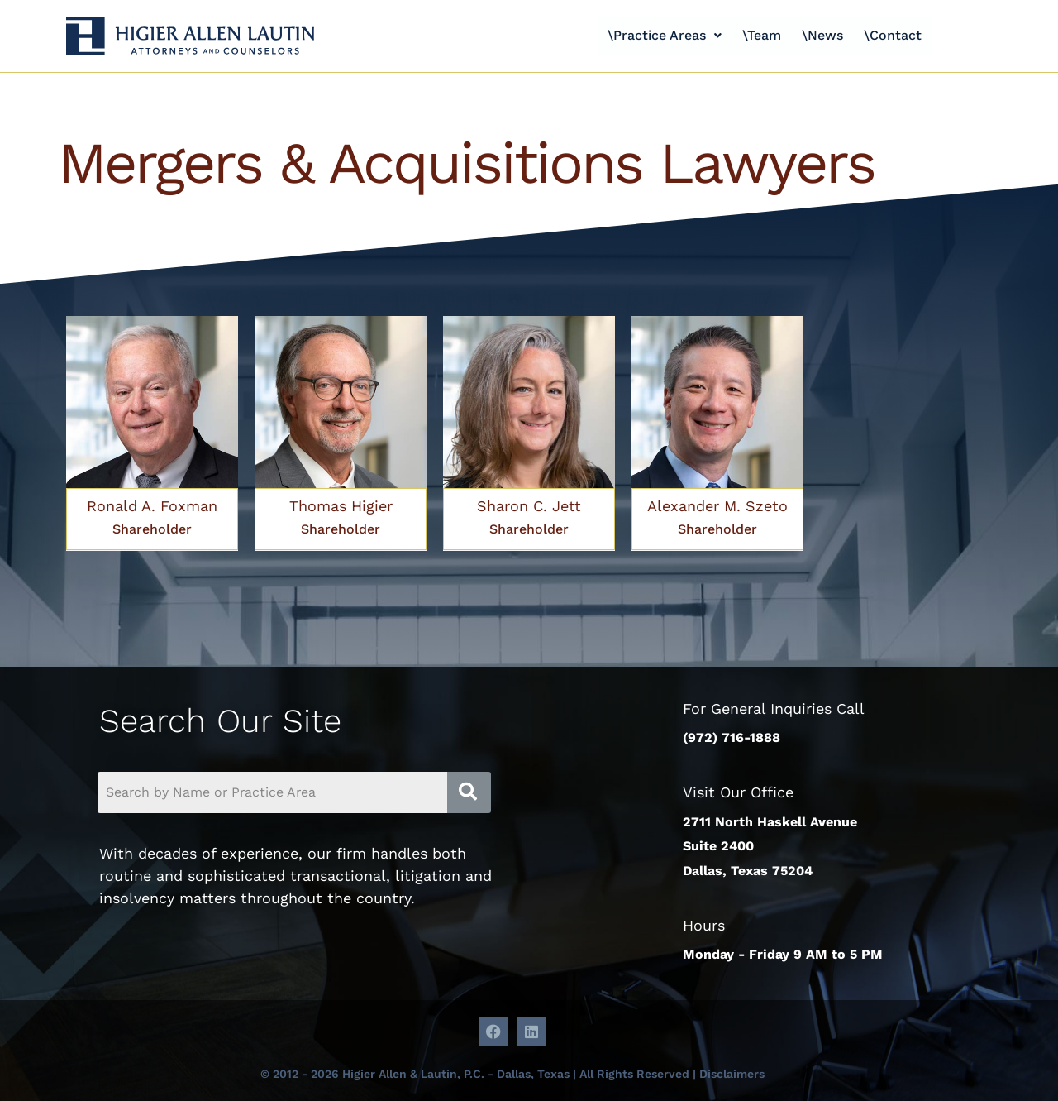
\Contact (899, 35)
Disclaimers (732, 1073)
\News (825, 35)
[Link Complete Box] (152, 433)
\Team (760, 35)
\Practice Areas (659, 35)
